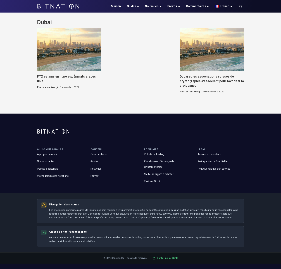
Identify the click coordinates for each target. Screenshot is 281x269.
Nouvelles (152, 6)
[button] (240, 7)
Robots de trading (154, 154)
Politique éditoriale (47, 168)
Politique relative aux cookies (214, 168)
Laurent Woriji (50, 87)
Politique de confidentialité (213, 161)
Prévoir (172, 6)
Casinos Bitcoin (152, 181)
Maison (116, 6)
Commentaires (196, 6)
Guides (131, 6)
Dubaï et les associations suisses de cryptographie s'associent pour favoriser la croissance (212, 81)
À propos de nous (47, 154)
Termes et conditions (210, 154)
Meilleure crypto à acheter (158, 174)
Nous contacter (45, 161)
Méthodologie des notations (53, 175)
